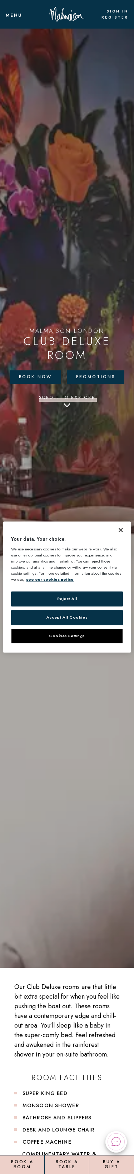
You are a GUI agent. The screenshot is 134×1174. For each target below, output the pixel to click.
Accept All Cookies (67, 617)
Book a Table (67, 1164)
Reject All (67, 599)
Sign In (117, 11)
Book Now (35, 377)
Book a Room (22, 1164)
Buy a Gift (111, 1164)
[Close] (121, 530)
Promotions (95, 377)
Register (114, 17)
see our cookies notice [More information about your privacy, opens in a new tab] (50, 580)
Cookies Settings (67, 636)
